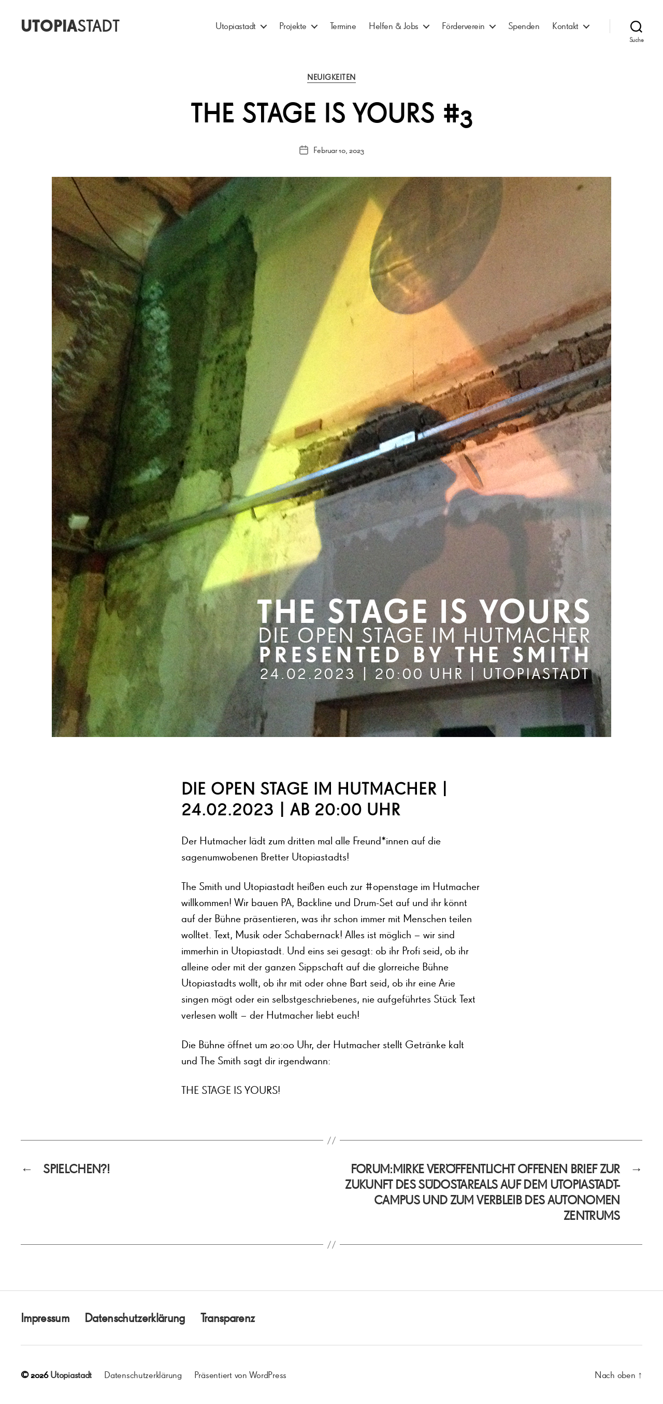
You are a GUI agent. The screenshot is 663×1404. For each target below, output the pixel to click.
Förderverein (463, 25)
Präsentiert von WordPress (240, 1374)
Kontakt (565, 25)
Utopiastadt (235, 25)
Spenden (524, 25)
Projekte (293, 25)
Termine (343, 25)
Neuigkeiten (331, 77)
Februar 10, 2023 (338, 150)
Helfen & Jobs (394, 25)
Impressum (45, 1317)
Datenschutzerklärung (134, 1317)
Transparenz (227, 1317)
